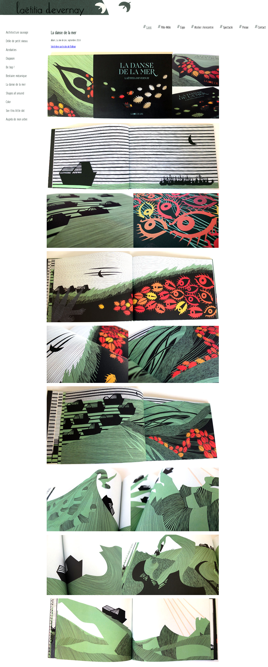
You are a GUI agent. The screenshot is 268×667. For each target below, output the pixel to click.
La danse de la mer (16, 84)
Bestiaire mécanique (16, 76)
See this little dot (15, 110)
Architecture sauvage (17, 32)
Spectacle (228, 27)
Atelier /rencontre (204, 27)
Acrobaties (11, 50)
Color (8, 102)
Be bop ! (10, 67)
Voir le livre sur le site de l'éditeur (63, 46)
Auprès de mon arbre (16, 119)
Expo (182, 27)
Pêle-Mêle (166, 27)
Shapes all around (15, 93)
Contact (262, 27)
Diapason (10, 58)
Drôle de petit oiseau (17, 41)
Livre (149, 27)
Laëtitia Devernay (65, 8)
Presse (245, 27)
